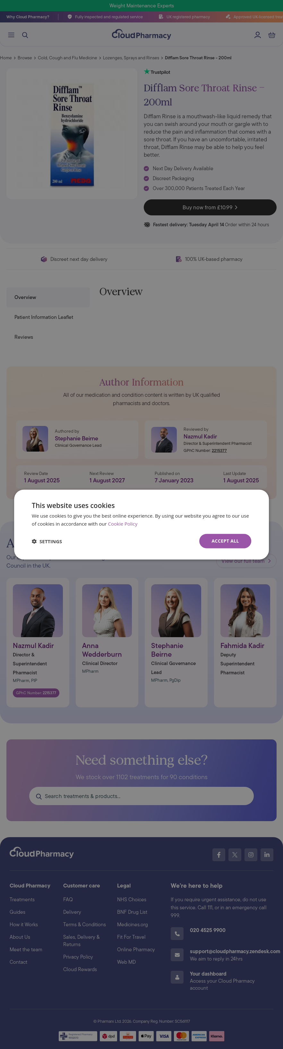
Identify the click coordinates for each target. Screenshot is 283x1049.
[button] (47, 541)
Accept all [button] (225, 541)
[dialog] (141, 524)
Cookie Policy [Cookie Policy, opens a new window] (123, 523)
